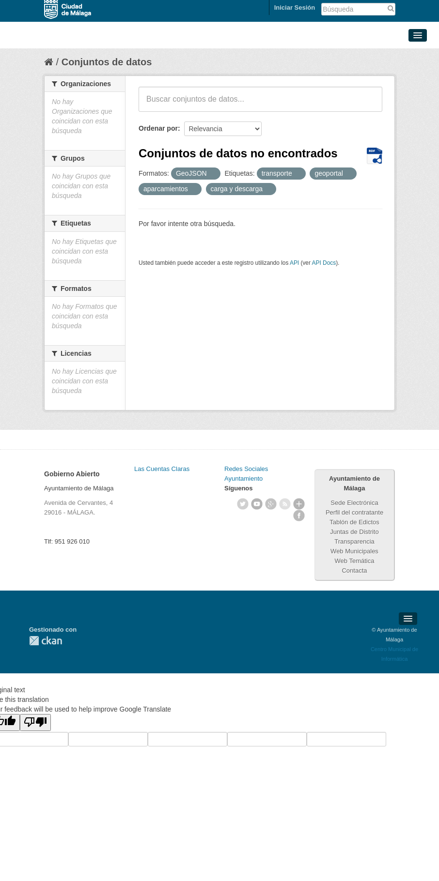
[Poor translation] (35, 722)
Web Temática (355, 560)
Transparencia (354, 541)
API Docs (324, 262)
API (294, 262)
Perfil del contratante (354, 512)
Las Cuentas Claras (161, 468)
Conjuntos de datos (107, 62)
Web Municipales (354, 551)
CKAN (45, 641)
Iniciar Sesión (294, 7)
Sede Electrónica (354, 502)
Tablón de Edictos (354, 522)
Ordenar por (158, 128)
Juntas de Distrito (354, 531)
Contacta (354, 570)
